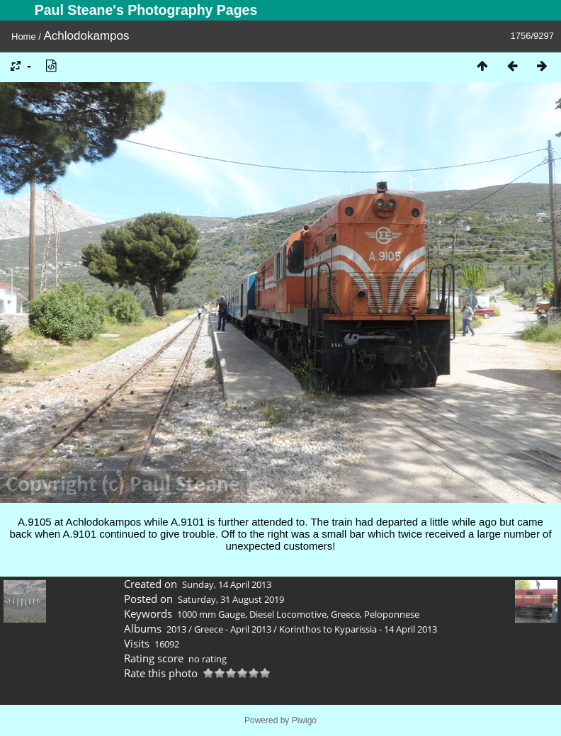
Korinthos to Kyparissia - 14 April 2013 (358, 629)
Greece (345, 614)
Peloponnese (391, 614)
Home (23, 36)
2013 (176, 629)
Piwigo (304, 720)
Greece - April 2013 (232, 629)
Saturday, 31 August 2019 (231, 599)
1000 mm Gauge (211, 614)
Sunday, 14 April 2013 (226, 584)
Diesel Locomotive (288, 614)
